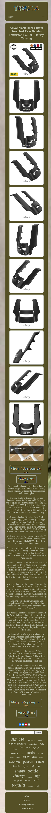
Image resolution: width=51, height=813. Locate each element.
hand (41, 757)
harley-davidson (17, 743)
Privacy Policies (26, 804)
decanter (31, 740)
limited (25, 748)
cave (18, 757)
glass (34, 757)
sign (38, 776)
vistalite (30, 787)
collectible (33, 744)
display (26, 756)
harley (27, 781)
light (42, 744)
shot (40, 741)
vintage (19, 776)
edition (35, 766)
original (18, 780)
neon (22, 754)
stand (35, 780)
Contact (26, 800)
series (40, 753)
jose (36, 748)
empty (20, 771)
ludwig (30, 777)
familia (16, 766)
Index (26, 796)
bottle (33, 770)
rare (40, 761)
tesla (31, 753)
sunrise (17, 739)
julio (38, 786)
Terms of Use (26, 808)
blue (15, 749)
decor (12, 757)
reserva (14, 753)
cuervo (14, 761)
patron (28, 762)
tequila (18, 785)
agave (25, 766)
